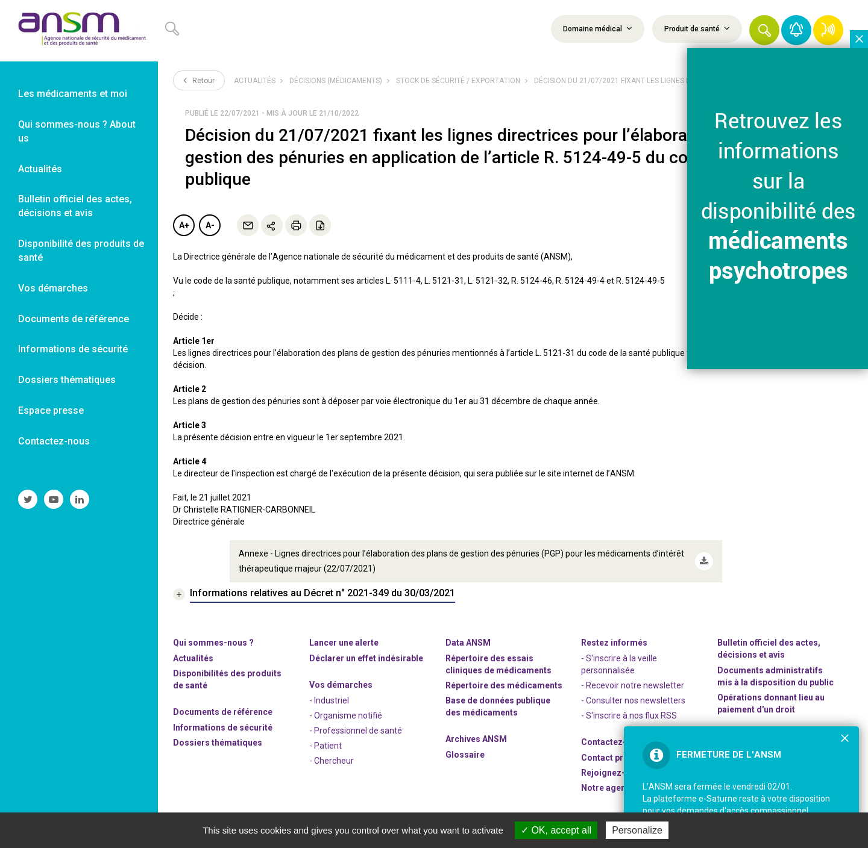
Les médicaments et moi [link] (72, 93)
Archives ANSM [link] (476, 739)
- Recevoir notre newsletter (632, 685)
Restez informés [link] (614, 642)
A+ (184, 225)
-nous (613, 773)
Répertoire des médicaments (503, 685)
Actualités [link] (40, 169)
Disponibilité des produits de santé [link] (81, 250)
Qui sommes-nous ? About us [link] (77, 131)
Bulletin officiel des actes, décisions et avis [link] (75, 206)
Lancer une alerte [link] (344, 642)
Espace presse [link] (51, 410)
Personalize (637, 830)
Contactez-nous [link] (54, 441)
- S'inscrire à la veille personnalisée (619, 664)
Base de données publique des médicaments (497, 706)
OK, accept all (556, 830)
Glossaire (465, 754)
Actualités (254, 80)
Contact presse (612, 757)
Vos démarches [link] (53, 288)
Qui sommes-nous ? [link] (213, 642)
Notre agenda (608, 788)
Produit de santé (697, 28)
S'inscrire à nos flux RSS (631, 715)
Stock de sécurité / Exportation (458, 80)
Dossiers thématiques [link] (67, 379)
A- (210, 225)
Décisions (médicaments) (335, 80)
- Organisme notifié (345, 715)
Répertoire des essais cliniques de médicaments (498, 664)
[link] (79, 30)
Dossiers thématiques (217, 742)
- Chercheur (331, 760)
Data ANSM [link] (468, 642)
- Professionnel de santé (355, 730)
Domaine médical (597, 28)
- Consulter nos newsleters (633, 700)
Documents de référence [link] (73, 319)
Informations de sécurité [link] (73, 349)
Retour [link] (199, 80)
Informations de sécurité (222, 727)
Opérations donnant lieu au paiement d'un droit (771, 703)
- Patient (325, 745)
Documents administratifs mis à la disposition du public (775, 676)
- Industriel (329, 700)
